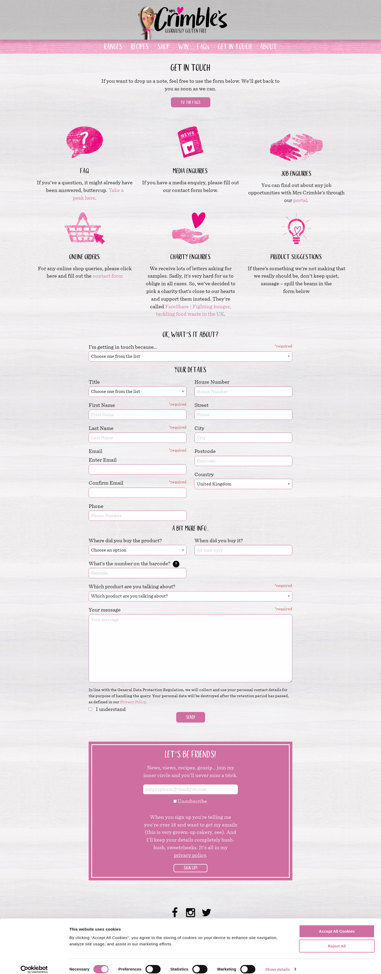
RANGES (113, 48)
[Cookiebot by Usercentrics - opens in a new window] (34, 964)
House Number (211, 382)
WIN (183, 48)
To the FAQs (191, 103)
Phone (96, 506)
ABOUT (268, 48)
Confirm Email (106, 483)
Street (201, 405)
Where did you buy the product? (125, 540)
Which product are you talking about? (190, 585)
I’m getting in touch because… (190, 346)
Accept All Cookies (337, 925)
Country (204, 474)
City (199, 428)
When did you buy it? (218, 540)
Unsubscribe (192, 801)
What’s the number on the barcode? (134, 564)
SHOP (163, 48)
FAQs (203, 48)
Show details (277, 963)
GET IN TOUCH (235, 48)
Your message (190, 609)
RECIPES (140, 48)
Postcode (205, 451)
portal (300, 200)
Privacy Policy (133, 702)
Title (94, 382)
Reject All (337, 940)
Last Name (138, 427)
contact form (108, 276)
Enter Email (103, 460)
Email (138, 450)
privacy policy (190, 855)
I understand (111, 709)
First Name (138, 404)
